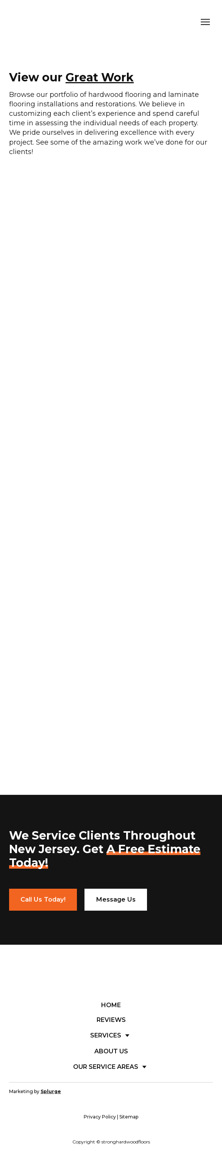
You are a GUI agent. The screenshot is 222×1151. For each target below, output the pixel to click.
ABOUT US (111, 1051)
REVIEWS (111, 1019)
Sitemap (128, 1117)
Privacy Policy (100, 1117)
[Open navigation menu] (205, 22)
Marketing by (35, 1091)
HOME (111, 1005)
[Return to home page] (47, 22)
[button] (43, 900)
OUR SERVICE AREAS (105, 1066)
